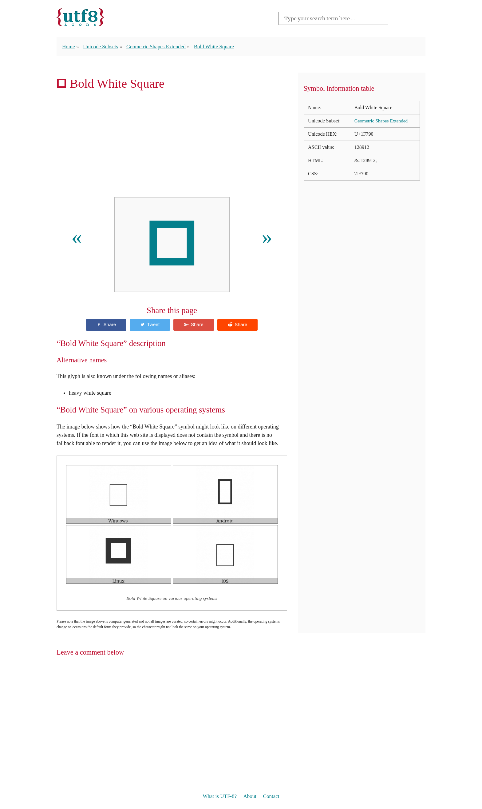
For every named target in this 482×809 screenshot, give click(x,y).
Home (69, 46)
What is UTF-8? (218, 797)
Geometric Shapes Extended (160, 46)
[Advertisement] (172, 146)
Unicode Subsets (102, 46)
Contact (272, 797)
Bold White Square (220, 46)
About (250, 797)
